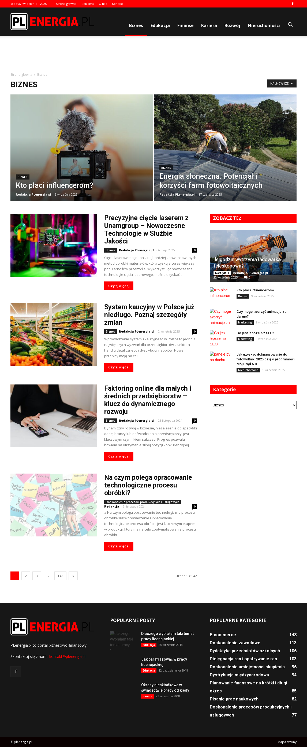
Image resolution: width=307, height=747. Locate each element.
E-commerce (223, 634)
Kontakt (117, 4)
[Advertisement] (153, 54)
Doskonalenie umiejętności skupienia (247, 666)
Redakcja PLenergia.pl (33, 194)
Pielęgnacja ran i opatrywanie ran (243, 658)
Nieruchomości (264, 25)
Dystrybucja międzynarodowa (239, 674)
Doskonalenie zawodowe (235, 642)
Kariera (209, 25)
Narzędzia (222, 273)
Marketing (245, 322)
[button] (290, 24)
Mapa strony (287, 742)
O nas (103, 4)
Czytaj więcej (118, 286)
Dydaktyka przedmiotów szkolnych (245, 650)
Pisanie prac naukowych (234, 699)
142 (60, 576)
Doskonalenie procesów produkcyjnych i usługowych (142, 502)
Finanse (185, 25)
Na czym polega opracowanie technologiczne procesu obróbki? (148, 485)
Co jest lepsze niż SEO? (255, 333)
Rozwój (232, 25)
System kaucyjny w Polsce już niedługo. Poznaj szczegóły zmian (149, 314)
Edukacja (160, 25)
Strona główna (66, 4)
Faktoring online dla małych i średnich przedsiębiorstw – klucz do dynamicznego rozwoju (147, 400)
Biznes (136, 25)
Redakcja (111, 506)
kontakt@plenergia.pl (67, 656)
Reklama (87, 4)
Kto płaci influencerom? (255, 290)
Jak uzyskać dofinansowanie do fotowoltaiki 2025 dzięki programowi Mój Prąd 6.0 (265, 359)
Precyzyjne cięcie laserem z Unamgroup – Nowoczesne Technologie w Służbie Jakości (146, 229)
